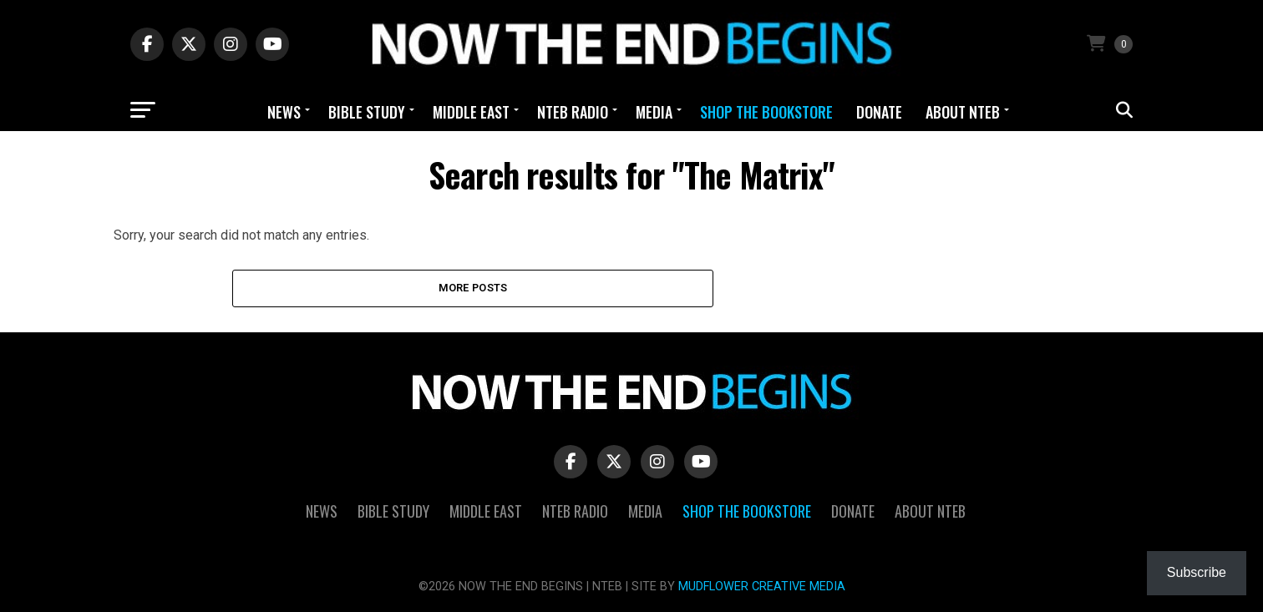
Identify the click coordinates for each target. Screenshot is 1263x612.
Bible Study (366, 112)
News (284, 112)
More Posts (473, 287)
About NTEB (963, 112)
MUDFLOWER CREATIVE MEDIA (761, 586)
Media (654, 112)
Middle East (471, 112)
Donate (879, 112)
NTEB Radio (572, 112)
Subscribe (1196, 572)
